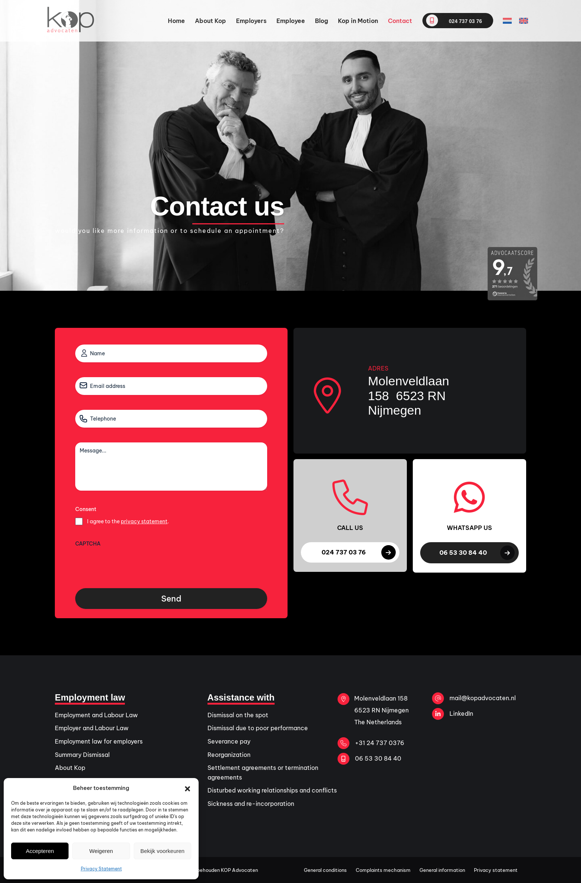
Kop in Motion (358, 20)
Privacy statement (496, 870)
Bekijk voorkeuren (162, 851)
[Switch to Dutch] (507, 21)
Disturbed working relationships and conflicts (272, 790)
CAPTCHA (87, 543)
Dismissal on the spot (238, 715)
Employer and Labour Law (92, 728)
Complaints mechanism (383, 870)
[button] (187, 788)
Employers (251, 20)
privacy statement (144, 521)
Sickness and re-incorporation (251, 803)
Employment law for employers (99, 741)
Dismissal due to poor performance (258, 728)
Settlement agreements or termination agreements (263, 772)
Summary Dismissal (82, 754)
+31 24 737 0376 (371, 743)
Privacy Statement (101, 869)
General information (442, 870)
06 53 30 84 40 (369, 759)
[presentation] (131, 564)
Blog (321, 20)
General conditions (325, 870)
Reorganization (229, 754)
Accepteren (40, 851)
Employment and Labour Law (96, 715)
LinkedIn (452, 714)
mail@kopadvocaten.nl (474, 698)
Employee (290, 20)
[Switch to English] (523, 21)
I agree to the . (128, 521)
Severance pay (229, 741)
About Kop (210, 20)
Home (176, 20)
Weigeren (101, 851)
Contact (400, 20)
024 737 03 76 (454, 20)
